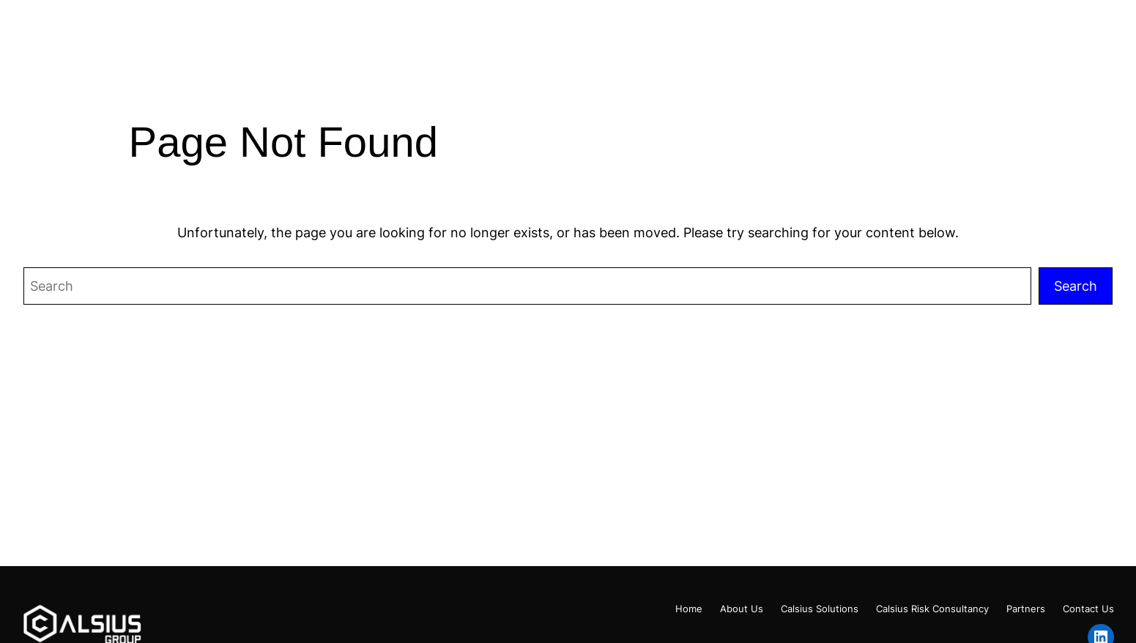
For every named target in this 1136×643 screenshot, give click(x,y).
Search (1075, 286)
